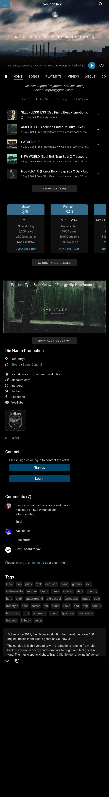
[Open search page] (105, 4)
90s (26, 613)
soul (88, 584)
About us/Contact (36, 766)
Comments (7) (18, 496)
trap (85, 606)
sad (76, 606)
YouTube (17, 402)
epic (97, 598)
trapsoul (11, 620)
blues (55, 591)
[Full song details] (98, 115)
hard (9, 598)
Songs (34, 76)
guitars (77, 584)
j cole (66, 606)
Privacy (96, 766)
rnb (45, 606)
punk (28, 584)
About (90, 76)
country (92, 591)
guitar (38, 620)
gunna (54, 613)
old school (54, 598)
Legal (6, 770)
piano (65, 584)
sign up (21, 563)
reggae (32, 591)
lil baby (26, 620)
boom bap (13, 613)
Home (18, 76)
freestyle (12, 606)
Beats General (32, 364)
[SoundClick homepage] (54, 4)
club (19, 598)
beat (25, 606)
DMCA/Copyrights (75, 766)
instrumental (14, 591)
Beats (16, 364)
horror (35, 606)
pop (19, 584)
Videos (73, 76)
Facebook (18, 397)
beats (44, 591)
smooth (68, 591)
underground (34, 598)
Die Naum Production (24, 350)
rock (39, 584)
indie (9, 584)
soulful (96, 606)
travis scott (86, 613)
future (86, 598)
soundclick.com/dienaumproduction (36, 374)
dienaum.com (20, 380)
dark (80, 591)
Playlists (54, 76)
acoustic (51, 584)
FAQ (17, 766)
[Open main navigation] (5, 4)
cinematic (39, 613)
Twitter (16, 391)
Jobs (55, 766)
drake (55, 606)
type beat (68, 613)
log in (36, 563)
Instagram (18, 385)
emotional (72, 598)
